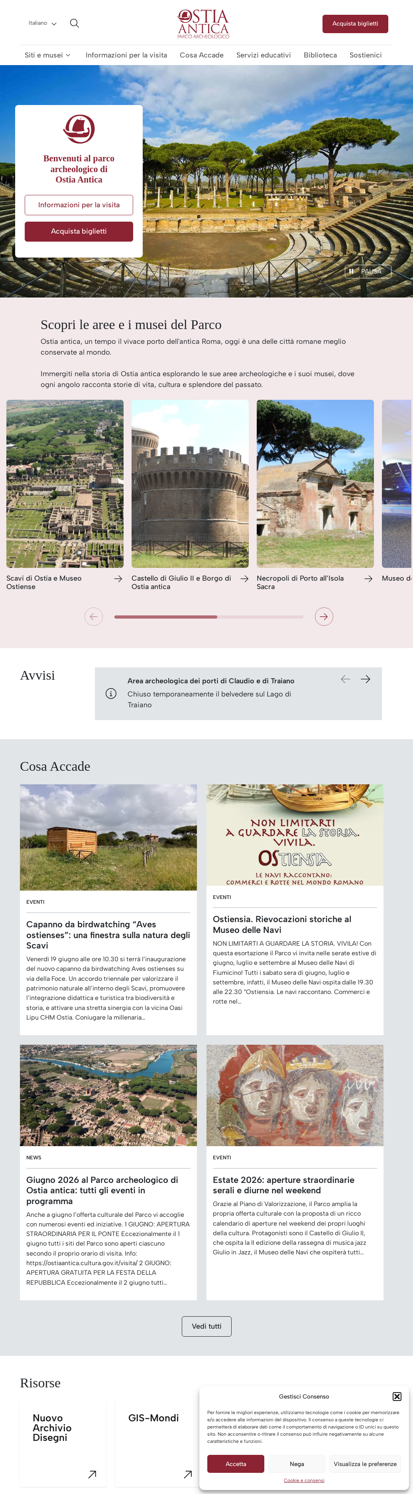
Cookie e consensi (304, 1480)
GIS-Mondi (165, 1449)
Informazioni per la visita (126, 55)
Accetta (236, 1464)
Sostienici (366, 55)
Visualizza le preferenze (365, 1464)
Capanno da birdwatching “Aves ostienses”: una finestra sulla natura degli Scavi (108, 935)
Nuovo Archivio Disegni (69, 1449)
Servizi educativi (263, 55)
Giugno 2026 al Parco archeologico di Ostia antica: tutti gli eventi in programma (102, 1190)
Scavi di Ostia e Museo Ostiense (44, 582)
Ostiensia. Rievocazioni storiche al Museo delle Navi (282, 924)
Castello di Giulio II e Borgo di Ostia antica (181, 582)
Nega (297, 1464)
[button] (397, 1397)
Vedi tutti (207, 1326)
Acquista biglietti (355, 23)
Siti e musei (44, 55)
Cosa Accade (202, 55)
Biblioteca (320, 55)
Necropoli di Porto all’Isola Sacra (300, 582)
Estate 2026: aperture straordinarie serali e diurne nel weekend (283, 1185)
